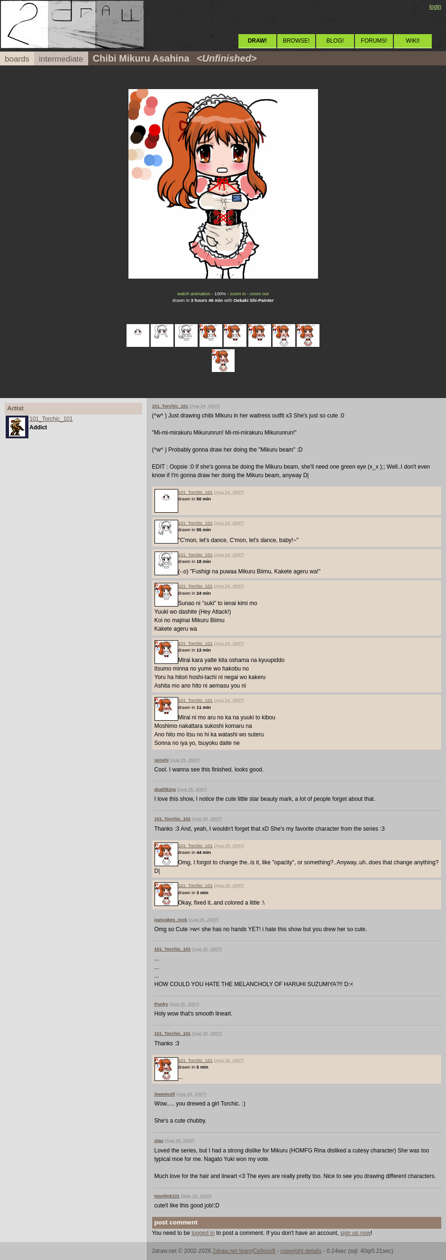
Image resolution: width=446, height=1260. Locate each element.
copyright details (301, 1251)
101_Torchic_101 (51, 419)
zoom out (259, 293)
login (435, 6)
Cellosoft (264, 1251)
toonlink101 (167, 1195)
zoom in (238, 293)
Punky (161, 1003)
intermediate (61, 58)
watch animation (193, 293)
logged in (203, 1233)
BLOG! (335, 40)
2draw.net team (232, 1251)
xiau (159, 1140)
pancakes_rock (171, 919)
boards (17, 58)
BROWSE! (296, 40)
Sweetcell (165, 1094)
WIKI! (412, 40)
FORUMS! (374, 40)
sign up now (355, 1233)
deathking (165, 789)
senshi (162, 759)
